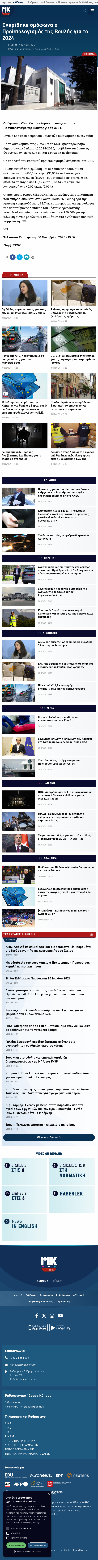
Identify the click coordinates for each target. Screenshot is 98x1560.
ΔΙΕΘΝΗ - (9, 1034)
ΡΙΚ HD (9, 1432)
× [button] (48, 1494)
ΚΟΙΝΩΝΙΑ (50, 480)
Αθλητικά (78, 1295)
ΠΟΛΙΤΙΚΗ (50, 558)
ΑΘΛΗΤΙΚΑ (50, 858)
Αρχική (18, 1295)
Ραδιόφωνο (63, 1295)
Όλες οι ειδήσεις (49, 1137)
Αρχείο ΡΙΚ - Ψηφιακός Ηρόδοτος (24, 1407)
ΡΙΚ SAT (9, 1436)
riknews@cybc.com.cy (23, 1365)
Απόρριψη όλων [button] (38, 1545)
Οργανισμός (63, 1302)
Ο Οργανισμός (13, 1402)
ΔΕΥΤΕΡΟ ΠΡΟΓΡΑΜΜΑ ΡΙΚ (21, 1445)
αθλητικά (61, 2)
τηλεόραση (32, 2)
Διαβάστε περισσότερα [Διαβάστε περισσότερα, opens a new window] (31, 1522)
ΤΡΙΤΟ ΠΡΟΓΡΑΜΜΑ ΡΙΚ (19, 1449)
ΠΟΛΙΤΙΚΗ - (10, 1003)
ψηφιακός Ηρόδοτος (81, 2)
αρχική (6, 2)
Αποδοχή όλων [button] (16, 1545)
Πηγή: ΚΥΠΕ (12, 245)
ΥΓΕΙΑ (50, 708)
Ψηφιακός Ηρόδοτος (40, 1302)
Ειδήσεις (31, 1295)
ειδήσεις (18, 2)
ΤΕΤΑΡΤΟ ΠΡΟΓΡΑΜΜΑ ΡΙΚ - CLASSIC (28, 1454)
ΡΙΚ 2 (8, 1428)
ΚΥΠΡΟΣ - (9, 955)
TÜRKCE (58, 1281)
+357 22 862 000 (19, 1358)
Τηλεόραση (46, 1295)
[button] (8, 1528)
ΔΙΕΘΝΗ (50, 783)
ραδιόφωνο (47, 2)
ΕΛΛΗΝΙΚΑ (42, 1281)
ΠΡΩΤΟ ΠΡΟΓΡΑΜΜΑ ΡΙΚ (20, 1441)
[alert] (27, 1524)
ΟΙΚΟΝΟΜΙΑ (89, 54)
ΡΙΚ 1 (8, 1423)
